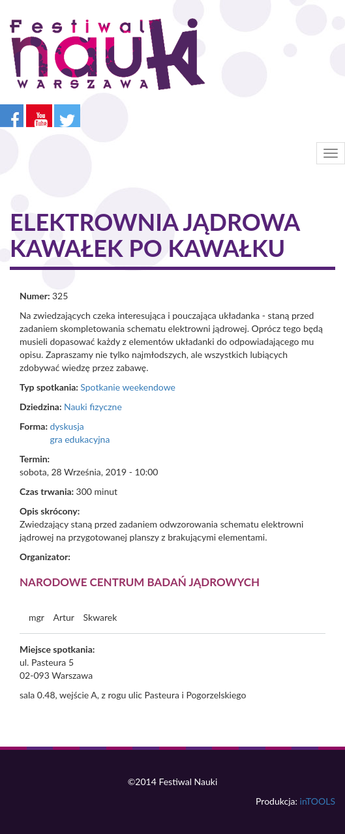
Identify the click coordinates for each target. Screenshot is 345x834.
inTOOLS (317, 801)
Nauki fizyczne (93, 406)
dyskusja (66, 426)
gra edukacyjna (80, 439)
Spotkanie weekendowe (127, 387)
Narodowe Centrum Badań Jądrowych (140, 582)
